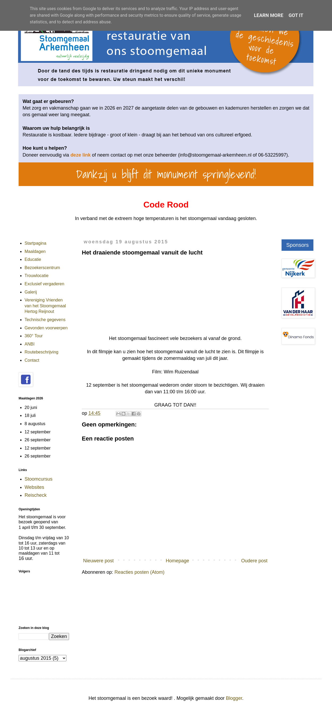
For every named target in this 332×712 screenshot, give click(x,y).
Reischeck (36, 495)
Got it (296, 15)
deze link (80, 155)
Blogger (234, 698)
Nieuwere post (98, 560)
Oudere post (254, 560)
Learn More (268, 15)
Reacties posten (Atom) (139, 572)
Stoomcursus (39, 479)
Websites (34, 487)
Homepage (177, 560)
